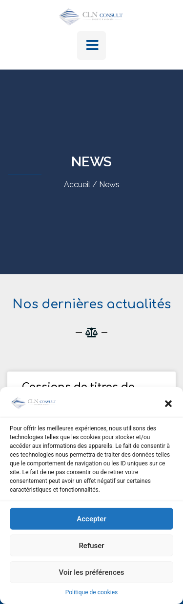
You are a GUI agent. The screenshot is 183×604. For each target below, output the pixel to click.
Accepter (91, 519)
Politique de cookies (91, 592)
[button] (168, 404)
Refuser (91, 545)
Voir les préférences (91, 572)
